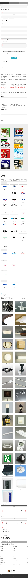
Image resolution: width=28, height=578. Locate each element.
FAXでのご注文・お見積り (3, 562)
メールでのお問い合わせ (7, 541)
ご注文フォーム (2, 560)
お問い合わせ (15, 560)
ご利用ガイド (1, 546)
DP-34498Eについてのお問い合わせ (14, 48)
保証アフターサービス (16, 550)
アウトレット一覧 (16, 556)
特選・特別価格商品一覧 (2, 556)
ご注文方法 (15, 546)
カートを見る (1, 558)
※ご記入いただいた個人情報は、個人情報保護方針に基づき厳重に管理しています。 (14, 51)
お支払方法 (1, 548)
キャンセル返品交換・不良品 (2, 550)
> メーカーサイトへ (5, 189)
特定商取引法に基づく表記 (17, 564)
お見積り (15, 558)
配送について (15, 548)
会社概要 (1, 564)
